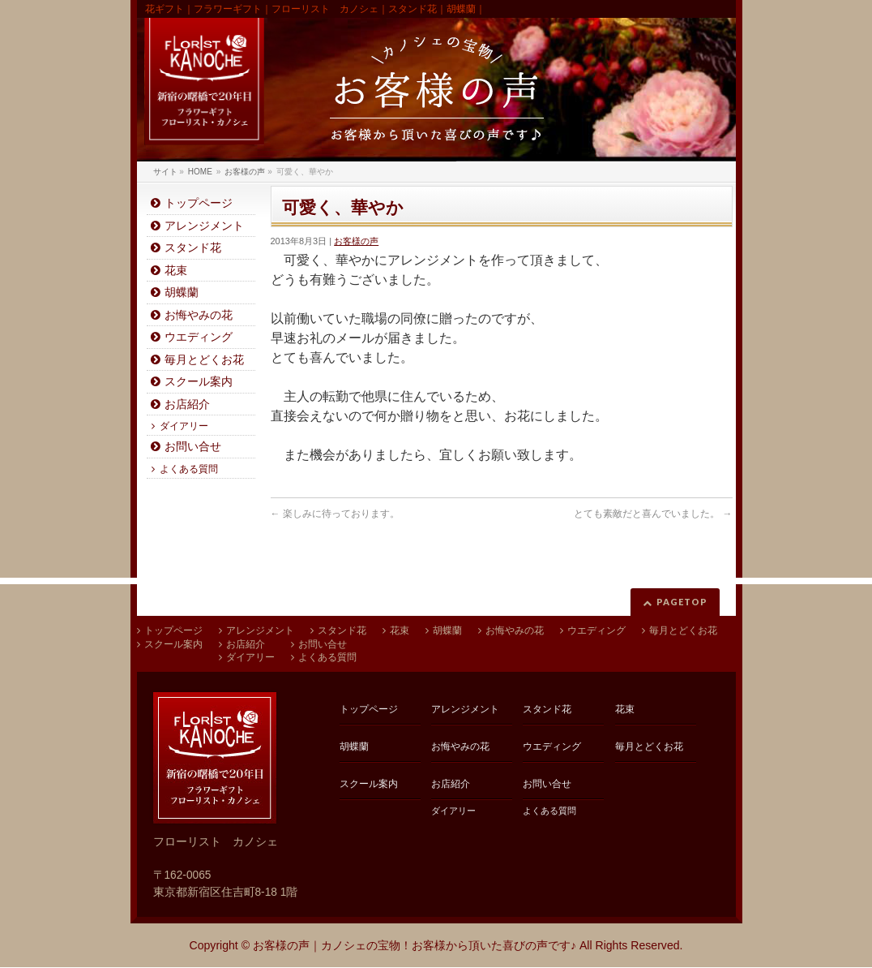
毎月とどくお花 (204, 360)
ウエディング (199, 337)
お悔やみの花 (199, 315)
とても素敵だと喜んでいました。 (653, 513)
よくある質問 (189, 469)
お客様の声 (356, 241)
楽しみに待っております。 (335, 513)
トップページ (199, 203)
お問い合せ (193, 447)
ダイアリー (184, 426)
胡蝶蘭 (182, 292)
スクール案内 (199, 382)
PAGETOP (681, 601)
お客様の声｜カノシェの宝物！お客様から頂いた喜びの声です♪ (414, 945)
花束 (176, 271)
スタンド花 (193, 248)
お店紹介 (187, 404)
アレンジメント (204, 226)
